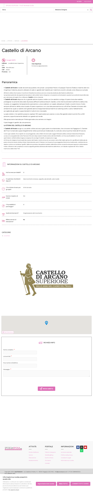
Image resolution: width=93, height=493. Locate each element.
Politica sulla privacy (67, 461)
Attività (9, 41)
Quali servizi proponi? (13, 219)
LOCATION (7, 242)
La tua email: (7, 362)
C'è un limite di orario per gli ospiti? (14, 194)
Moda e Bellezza (34, 458)
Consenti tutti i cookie (80, 483)
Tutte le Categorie (50, 458)
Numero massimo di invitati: (12, 203)
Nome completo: (9, 356)
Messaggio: (7, 375)
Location (24, 41)
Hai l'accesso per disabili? (11, 177)
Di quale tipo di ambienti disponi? (13, 186)
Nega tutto (63, 484)
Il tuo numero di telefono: (11, 369)
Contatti (47, 469)
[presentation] (17, 387)
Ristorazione (33, 464)
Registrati (87, 1)
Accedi (77, 1)
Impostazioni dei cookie (46, 484)
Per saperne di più (20, 489)
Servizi (16, 41)
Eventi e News (49, 464)
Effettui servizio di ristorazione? (11, 226)
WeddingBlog (49, 461)
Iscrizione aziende (66, 458)
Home (3, 41)
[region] (46, 331)
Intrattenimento (34, 466)
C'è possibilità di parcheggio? (11, 211)
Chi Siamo (48, 466)
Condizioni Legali (66, 464)
